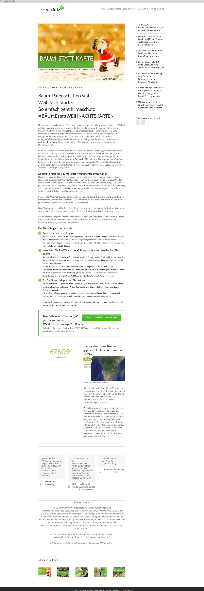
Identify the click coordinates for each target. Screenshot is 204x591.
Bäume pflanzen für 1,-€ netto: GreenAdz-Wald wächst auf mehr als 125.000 (151, 65)
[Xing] (143, 122)
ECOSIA (110, 419)
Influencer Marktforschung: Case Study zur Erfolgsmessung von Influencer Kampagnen (150, 77)
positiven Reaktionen (47, 142)
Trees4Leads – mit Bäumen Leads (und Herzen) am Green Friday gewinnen (150, 53)
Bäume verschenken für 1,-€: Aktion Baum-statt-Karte (150, 29)
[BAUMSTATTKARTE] (81, 52)
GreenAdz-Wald (82, 159)
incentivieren (71, 131)
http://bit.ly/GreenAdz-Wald (93, 276)
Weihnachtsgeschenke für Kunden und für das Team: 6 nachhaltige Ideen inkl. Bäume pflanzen (150, 40)
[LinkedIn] (138, 122)
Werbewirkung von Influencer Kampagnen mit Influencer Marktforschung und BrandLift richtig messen (151, 92)
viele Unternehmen (72, 188)
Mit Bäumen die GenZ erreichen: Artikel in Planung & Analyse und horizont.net (150, 105)
